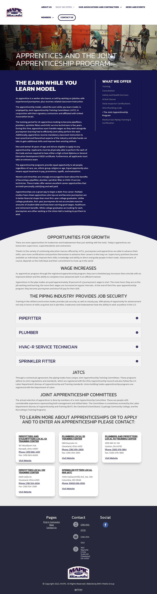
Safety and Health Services (115, 95)
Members (46, 17)
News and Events (135, 7)
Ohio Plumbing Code (112, 108)
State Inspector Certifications (116, 103)
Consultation (108, 90)
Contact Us (67, 17)
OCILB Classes (109, 99)
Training (106, 86)
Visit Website (25, 460)
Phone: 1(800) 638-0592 (73, 483)
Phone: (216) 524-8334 (29, 483)
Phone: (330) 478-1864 (115, 449)
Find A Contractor (51, 522)
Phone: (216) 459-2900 (73, 449)
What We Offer (64, 7)
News (51, 524)
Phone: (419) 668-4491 (29, 452)
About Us (46, 7)
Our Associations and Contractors (99, 7)
